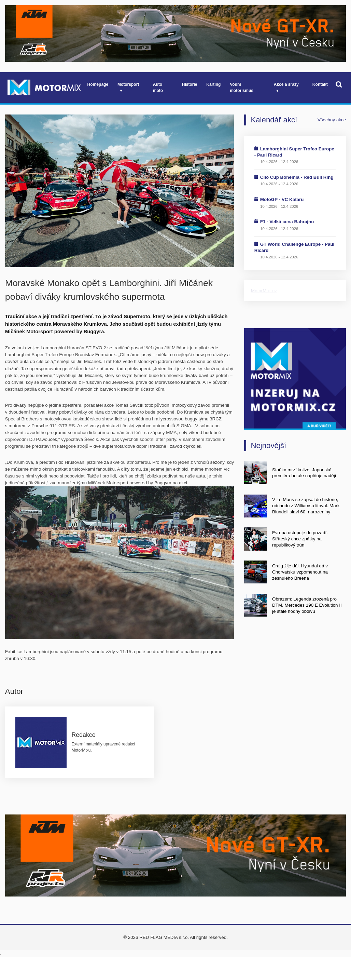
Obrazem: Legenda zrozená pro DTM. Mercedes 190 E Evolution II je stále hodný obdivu (307, 605)
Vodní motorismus (241, 87)
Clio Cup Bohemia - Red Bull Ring (297, 177)
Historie (189, 84)
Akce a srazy (286, 84)
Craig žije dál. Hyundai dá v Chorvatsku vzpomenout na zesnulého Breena (300, 572)
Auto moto (158, 87)
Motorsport (128, 84)
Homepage (98, 84)
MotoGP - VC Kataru (282, 199)
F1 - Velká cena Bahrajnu (287, 221)
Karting (213, 84)
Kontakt (320, 84)
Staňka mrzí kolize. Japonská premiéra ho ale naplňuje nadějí (304, 472)
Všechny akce (332, 119)
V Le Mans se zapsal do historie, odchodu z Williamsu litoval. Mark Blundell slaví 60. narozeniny (306, 505)
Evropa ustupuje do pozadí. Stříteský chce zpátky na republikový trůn (300, 539)
